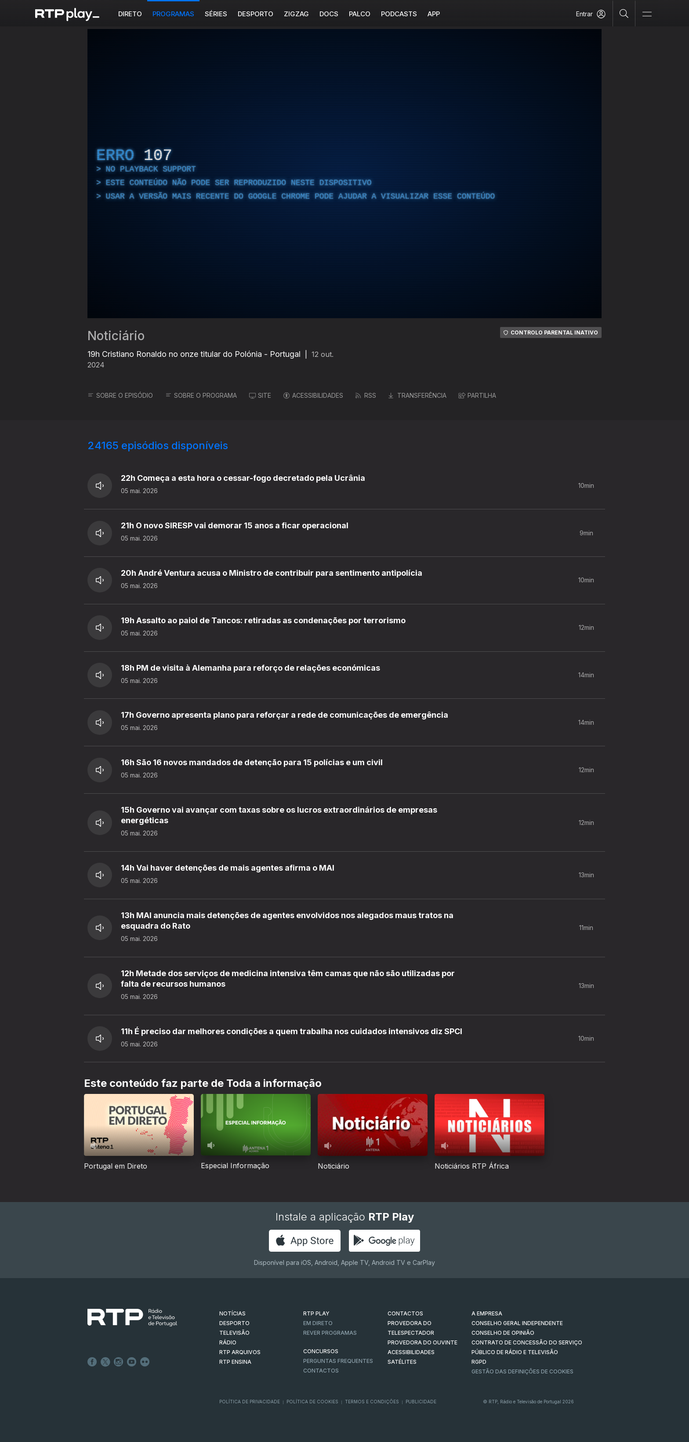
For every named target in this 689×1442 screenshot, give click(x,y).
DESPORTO (234, 1323)
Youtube (132, 1362)
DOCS (332, 14)
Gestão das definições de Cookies (522, 1371)
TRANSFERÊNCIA (417, 395)
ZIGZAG (299, 14)
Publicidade (421, 1401)
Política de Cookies (312, 1401)
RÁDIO (227, 1342)
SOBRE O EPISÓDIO (120, 395)
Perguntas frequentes (338, 1361)
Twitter (105, 1362)
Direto (133, 14)
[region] (344, 173)
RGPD (478, 1361)
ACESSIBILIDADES (313, 395)
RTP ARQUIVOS (240, 1352)
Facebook (92, 1362)
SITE (260, 395)
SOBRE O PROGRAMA (201, 395)
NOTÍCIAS (232, 1313)
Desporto (259, 14)
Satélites (402, 1361)
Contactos (321, 1370)
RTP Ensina (235, 1361)
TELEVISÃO (234, 1332)
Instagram (118, 1362)
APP (437, 14)
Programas (177, 14)
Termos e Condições (372, 1401)
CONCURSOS (320, 1351)
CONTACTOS (405, 1313)
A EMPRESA (486, 1313)
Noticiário (116, 335)
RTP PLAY (316, 1313)
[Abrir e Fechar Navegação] (646, 14)
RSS (365, 395)
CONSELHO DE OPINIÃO (502, 1332)
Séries (219, 14)
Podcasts (402, 14)
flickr (145, 1362)
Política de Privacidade (249, 1401)
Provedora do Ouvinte (422, 1342)
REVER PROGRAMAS (330, 1332)
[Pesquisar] (624, 13)
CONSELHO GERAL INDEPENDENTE (517, 1323)
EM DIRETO (318, 1323)
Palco (363, 14)
